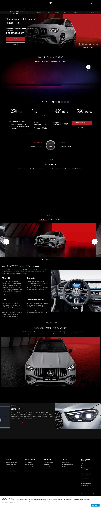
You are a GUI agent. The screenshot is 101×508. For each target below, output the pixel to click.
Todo (42, 219)
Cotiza (15, 39)
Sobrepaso (62, 142)
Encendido (38, 142)
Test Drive (64, 466)
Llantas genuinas (66, 471)
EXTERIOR (50, 219)
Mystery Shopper (84, 485)
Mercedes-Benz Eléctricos (11, 462)
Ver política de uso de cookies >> (8, 502)
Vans (18, 9)
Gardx (63, 468)
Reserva (26, 9)
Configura (15, 44)
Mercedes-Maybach (10, 468)
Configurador (46, 464)
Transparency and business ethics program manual (87, 478)
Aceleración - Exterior (65, 146)
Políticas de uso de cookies (86, 471)
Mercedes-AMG (9, 466)
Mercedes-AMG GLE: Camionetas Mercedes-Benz (18, 12)
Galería (76, 12)
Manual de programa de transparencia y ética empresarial (86, 475)
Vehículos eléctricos (29, 464)
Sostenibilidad (28, 471)
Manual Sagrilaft (84, 481)
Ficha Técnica (94, 12)
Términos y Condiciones (86, 483)
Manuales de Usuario (48, 468)
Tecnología (57, 12)
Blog (82, 463)
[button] (6, 242)
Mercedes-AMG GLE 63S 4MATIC (58, 61)
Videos (85, 12)
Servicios (32, 9)
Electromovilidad (43, 9)
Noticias (83, 465)
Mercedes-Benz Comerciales (12, 471)
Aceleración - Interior (36, 146)
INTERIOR (58, 219)
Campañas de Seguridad (67, 464)
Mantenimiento (65, 462)
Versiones (39, 12)
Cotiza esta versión (81, 123)
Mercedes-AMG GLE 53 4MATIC (42, 61)
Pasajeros (10, 9)
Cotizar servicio (47, 466)
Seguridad (66, 12)
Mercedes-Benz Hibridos (11, 464)
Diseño (48, 12)
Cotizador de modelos (48, 462)
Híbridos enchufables (29, 466)
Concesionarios (55, 9)
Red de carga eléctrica (29, 468)
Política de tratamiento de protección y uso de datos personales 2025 (86, 468)
